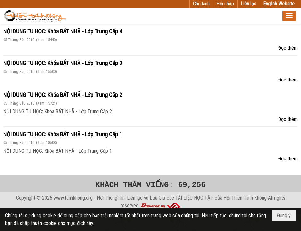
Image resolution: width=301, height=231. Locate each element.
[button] (289, 15)
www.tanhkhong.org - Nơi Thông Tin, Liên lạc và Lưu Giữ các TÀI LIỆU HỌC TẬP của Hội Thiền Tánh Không (160, 198)
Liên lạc (248, 4)
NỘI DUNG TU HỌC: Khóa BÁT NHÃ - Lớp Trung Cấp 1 (62, 134)
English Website (279, 4)
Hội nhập (225, 4)
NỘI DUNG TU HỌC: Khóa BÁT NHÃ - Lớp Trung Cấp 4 (62, 31)
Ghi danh (201, 4)
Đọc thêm (288, 48)
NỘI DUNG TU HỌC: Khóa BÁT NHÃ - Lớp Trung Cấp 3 (62, 63)
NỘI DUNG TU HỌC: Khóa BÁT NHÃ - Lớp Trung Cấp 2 (62, 94)
